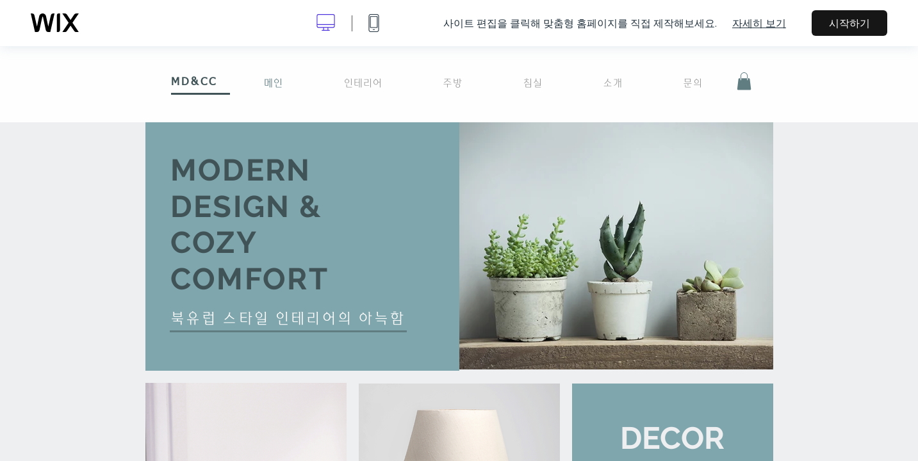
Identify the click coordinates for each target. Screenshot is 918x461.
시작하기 (849, 23)
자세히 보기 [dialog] (759, 23)
